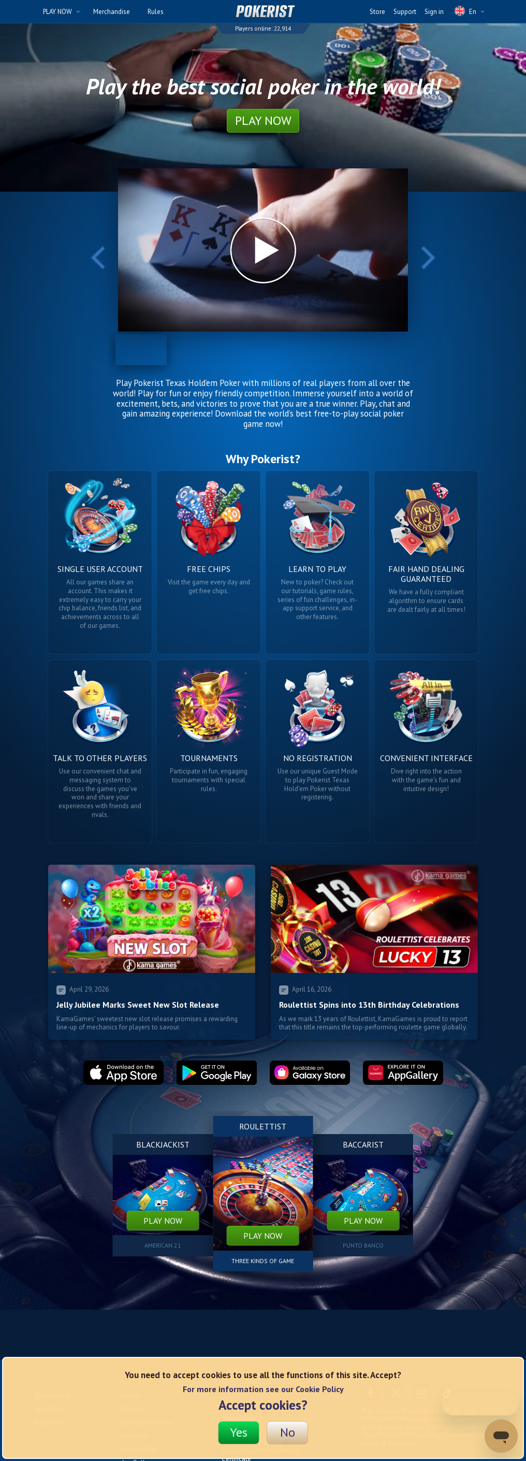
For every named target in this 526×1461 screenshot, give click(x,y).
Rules (156, 11)
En (470, 11)
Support (404, 11)
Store (377, 11)
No (287, 1432)
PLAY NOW (61, 11)
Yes (238, 1432)
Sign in (434, 11)
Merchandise (111, 11)
